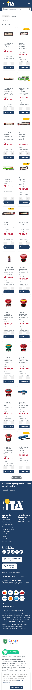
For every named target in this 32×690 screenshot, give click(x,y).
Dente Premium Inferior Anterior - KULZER (22, 179)
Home (6, 16)
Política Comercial (7, 524)
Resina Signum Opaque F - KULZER (24, 448)
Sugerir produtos (9, 490)
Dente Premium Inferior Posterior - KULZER (7, 224)
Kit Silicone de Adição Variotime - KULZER (24, 89)
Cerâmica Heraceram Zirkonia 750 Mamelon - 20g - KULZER (8, 359)
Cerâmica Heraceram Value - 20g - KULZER (23, 314)
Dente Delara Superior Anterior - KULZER (8, 44)
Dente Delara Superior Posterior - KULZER (8, 89)
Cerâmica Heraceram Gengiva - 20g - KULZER (24, 269)
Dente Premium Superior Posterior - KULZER (22, 134)
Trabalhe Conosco (7, 541)
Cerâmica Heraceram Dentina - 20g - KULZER (24, 359)
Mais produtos (16, 477)
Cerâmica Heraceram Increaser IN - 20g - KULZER (8, 314)
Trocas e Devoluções (8, 527)
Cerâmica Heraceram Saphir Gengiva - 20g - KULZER (24, 403)
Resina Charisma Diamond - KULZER (7, 179)
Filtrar (5, 20)
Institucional (6, 519)
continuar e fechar (16, 687)
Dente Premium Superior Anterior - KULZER (22, 44)
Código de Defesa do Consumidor (8, 530)
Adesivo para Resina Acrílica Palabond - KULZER (8, 269)
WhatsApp (5, 539)
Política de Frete (7, 522)
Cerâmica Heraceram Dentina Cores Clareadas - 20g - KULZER (8, 448)
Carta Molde (6, 534)
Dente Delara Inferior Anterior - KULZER (23, 224)
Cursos (4, 536)
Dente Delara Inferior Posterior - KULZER (8, 134)
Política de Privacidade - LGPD (24, 520)
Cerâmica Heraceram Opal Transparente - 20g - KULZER (8, 403)
